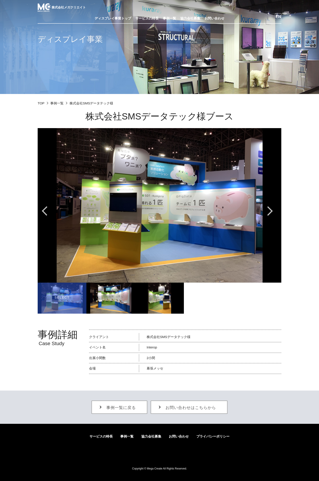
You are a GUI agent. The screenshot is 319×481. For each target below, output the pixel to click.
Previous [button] (48, 211)
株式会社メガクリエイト (62, 7)
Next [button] (270, 211)
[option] (159, 205)
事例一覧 (57, 103)
